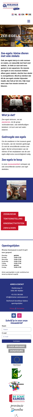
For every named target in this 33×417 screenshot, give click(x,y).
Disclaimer (20, 308)
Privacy (12, 308)
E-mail (4, 333)
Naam (4, 326)
